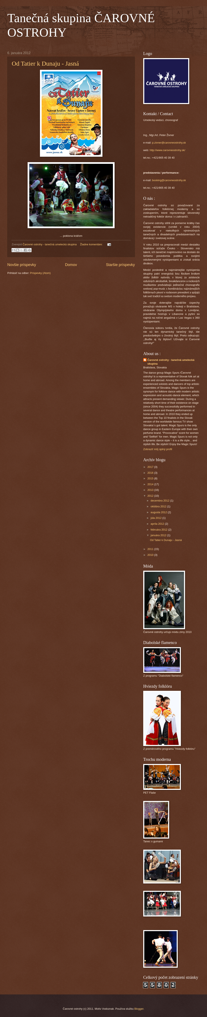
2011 (150, 549)
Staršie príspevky (120, 265)
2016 (150, 472)
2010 (150, 554)
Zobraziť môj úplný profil (157, 449)
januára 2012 (159, 535)
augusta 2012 (159, 512)
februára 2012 (159, 529)
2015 (150, 478)
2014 (150, 484)
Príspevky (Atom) (40, 273)
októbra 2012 (159, 506)
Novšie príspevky (21, 265)
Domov (71, 265)
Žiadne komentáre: (91, 244)
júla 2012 (156, 517)
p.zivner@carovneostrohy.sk (169, 142)
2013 (150, 489)
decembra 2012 (160, 500)
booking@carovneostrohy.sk (169, 180)
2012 (150, 495)
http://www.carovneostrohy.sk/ (167, 150)
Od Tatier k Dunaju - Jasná (45, 63)
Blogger (138, 1008)
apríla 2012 (158, 523)
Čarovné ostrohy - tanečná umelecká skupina (170, 361)
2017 (150, 466)
